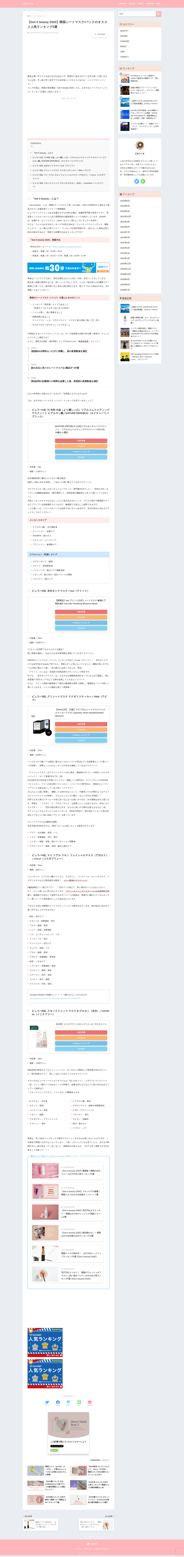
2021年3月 (125, 248)
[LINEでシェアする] (79, 1405)
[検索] (158, 14)
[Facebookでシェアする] (58, 1405)
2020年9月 (125, 279)
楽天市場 (81, 441)
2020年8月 (125, 285)
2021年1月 (125, 259)
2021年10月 (125, 217)
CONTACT (88, 1551)
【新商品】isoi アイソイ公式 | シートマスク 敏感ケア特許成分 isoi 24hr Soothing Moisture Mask (80, 601)
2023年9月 (125, 201)
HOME (92, 1545)
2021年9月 (125, 222)
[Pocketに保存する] (90, 1405)
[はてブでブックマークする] (68, 1405)
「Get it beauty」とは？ (43, 153)
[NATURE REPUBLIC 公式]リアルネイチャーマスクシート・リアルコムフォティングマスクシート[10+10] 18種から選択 (81, 429)
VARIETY (124, 57)
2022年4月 (125, 211)
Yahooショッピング (81, 451)
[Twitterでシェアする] (47, 1405)
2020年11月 (125, 269)
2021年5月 (125, 238)
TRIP (158, 4)
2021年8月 (125, 227)
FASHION (150, 4)
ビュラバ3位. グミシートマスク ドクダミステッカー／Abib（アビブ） (62, 170)
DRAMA (132, 4)
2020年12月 (125, 264)
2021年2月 (125, 253)
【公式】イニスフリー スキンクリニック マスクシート (81, 1022)
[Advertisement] (68, 55)
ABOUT (79, 1551)
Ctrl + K (28, 3)
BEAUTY (123, 4)
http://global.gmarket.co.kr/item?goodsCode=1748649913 (55, 996)
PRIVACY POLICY (101, 1551)
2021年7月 (125, 232)
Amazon (81, 446)
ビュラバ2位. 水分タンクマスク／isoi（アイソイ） (54, 166)
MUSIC (141, 4)
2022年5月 (125, 206)
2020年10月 (125, 274)
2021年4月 (125, 243)
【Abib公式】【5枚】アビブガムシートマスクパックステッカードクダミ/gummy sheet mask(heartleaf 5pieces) (80, 711)
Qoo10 (82, 456)
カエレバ (65, 435)
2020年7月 (125, 290)
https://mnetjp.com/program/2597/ (67, 246)
